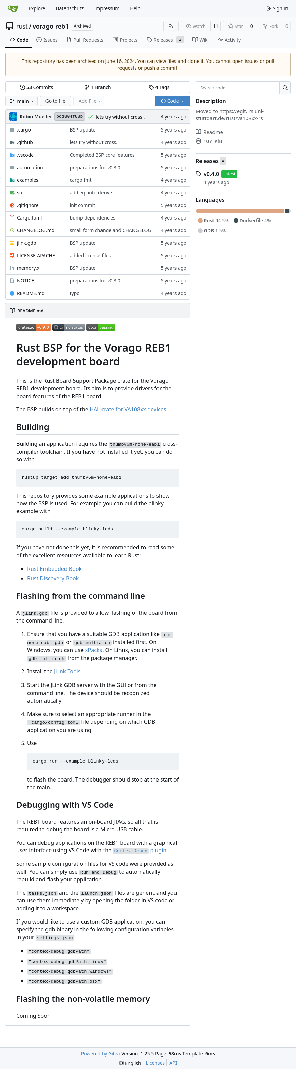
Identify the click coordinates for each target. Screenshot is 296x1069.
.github (25, 142)
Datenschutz (70, 8)
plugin (139, 850)
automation (30, 167)
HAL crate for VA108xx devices (128, 409)
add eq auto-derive (91, 192)
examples (27, 180)
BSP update (83, 129)
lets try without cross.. (120, 116)
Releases (207, 161)
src (20, 192)
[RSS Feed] (171, 26)
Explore (37, 8)
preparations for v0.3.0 (95, 167)
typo (75, 293)
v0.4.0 (211, 174)
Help (135, 8)
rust (22, 26)
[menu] (130, 1063)
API (173, 1062)
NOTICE (25, 280)
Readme (209, 131)
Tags (159, 87)
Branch (98, 87)
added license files (90, 255)
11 (215, 26)
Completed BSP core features (102, 155)
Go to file (55, 101)
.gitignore (28, 205)
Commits (36, 87)
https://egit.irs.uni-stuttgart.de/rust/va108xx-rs (230, 114)
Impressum (106, 8)
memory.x (28, 268)
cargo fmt (81, 180)
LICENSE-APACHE (36, 255)
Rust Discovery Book (53, 578)
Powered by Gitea (100, 1053)
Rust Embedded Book (54, 569)
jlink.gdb (26, 243)
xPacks (93, 650)
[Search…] (285, 87)
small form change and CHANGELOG (110, 230)
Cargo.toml (29, 217)
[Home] (12, 8)
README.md (31, 293)
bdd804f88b (69, 116)
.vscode (25, 155)
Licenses (155, 1062)
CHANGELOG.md (35, 230)
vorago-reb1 (51, 26)
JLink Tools (67, 671)
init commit (82, 205)
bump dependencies (92, 217)
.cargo (24, 129)
